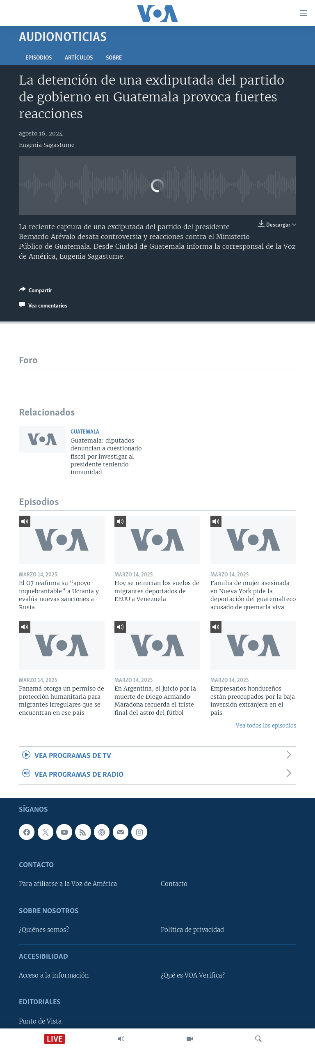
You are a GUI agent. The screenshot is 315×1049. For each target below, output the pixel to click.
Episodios (38, 58)
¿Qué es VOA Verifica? (193, 975)
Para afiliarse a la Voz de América (68, 884)
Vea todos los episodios (266, 725)
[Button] (35, 292)
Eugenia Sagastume (47, 145)
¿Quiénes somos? (44, 930)
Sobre (114, 58)
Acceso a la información (54, 975)
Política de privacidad (192, 930)
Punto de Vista (40, 1021)
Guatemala (85, 432)
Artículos (79, 58)
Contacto (174, 884)
